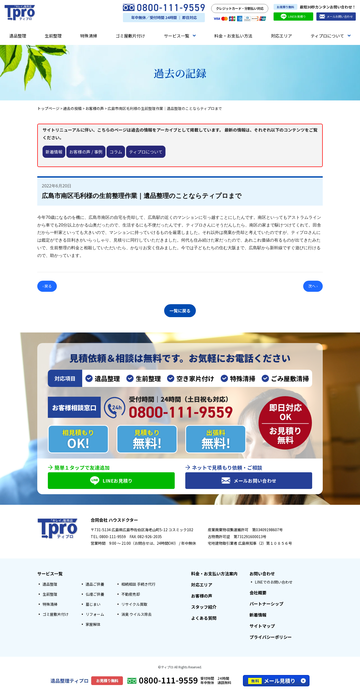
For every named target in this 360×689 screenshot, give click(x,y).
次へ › (312, 286)
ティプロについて (331, 36)
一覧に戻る (180, 310)
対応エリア (281, 36)
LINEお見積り (293, 16)
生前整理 (53, 36)
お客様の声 (201, 596)
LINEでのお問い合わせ (274, 582)
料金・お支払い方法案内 (214, 574)
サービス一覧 (180, 36)
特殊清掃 (88, 36)
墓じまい (93, 604)
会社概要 (258, 593)
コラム (115, 152)
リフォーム (95, 614)
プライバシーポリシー (271, 637)
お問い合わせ (262, 574)
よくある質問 (203, 618)
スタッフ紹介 (203, 607)
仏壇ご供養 (95, 594)
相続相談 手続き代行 (138, 584)
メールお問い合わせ (336, 16)
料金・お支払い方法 (233, 36)
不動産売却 (130, 594)
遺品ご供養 (95, 584)
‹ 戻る (47, 286)
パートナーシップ (266, 604)
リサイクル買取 (134, 604)
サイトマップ (262, 626)
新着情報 (53, 152)
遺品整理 (17, 36)
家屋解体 (93, 624)
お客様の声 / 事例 (86, 152)
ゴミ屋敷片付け (130, 36)
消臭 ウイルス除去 (136, 614)
